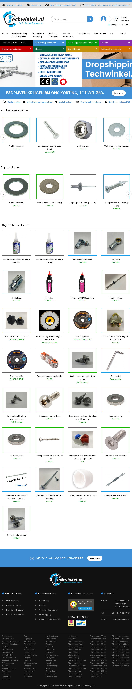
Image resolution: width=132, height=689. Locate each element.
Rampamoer (51, 639)
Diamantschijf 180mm (120, 639)
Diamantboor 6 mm (75, 644)
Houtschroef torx (9, 657)
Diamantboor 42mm (98, 644)
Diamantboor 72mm (98, 652)
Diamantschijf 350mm (120, 660)
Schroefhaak (51, 671)
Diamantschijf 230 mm (77, 668)
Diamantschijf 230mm (120, 655)
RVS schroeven (8, 639)
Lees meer (118, 93)
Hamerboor (6, 676)
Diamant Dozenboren (120, 647)
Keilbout (49, 647)
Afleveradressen (13, 605)
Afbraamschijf (29, 649)
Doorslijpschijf (29, 644)
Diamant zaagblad (75, 676)
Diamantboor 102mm (98, 660)
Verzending (44, 600)
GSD (93, 685)
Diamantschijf (73, 655)
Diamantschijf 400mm (120, 663)
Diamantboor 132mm (98, 668)
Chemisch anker (30, 663)
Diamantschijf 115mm (120, 649)
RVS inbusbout (8, 655)
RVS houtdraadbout (10, 644)
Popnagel (28, 639)
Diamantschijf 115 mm (77, 660)
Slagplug (49, 644)
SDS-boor (6, 674)
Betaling (43, 605)
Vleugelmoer (51, 660)
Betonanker (51, 649)
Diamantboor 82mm (98, 655)
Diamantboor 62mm (98, 649)
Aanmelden (95, 558)
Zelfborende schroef (10, 660)
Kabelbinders (51, 641)
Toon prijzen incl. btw (119, 24)
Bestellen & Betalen (53, 35)
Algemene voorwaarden (49, 619)
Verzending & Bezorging (38, 35)
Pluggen (27, 666)
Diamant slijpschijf (75, 674)
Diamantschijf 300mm (120, 657)
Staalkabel (50, 652)
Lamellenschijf (51, 666)
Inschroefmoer (52, 636)
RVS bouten (7, 636)
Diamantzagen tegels (120, 636)
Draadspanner (51, 676)
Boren (26, 636)
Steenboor (6, 679)
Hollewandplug (30, 668)
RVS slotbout (7, 649)
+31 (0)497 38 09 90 (121, 613)
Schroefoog (50, 674)
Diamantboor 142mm (98, 671)
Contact (122, 33)
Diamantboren (74, 652)
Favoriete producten (15, 614)
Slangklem (72, 639)
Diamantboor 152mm (98, 674)
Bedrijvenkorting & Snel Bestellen (19, 35)
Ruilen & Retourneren (68, 35)
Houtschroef (29, 671)
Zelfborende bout (9, 668)
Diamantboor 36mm (98, 641)
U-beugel (28, 674)
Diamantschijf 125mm (120, 652)
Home (5, 33)
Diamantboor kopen (76, 641)
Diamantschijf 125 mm (77, 666)
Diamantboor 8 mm (75, 647)
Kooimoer (28, 676)
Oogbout (28, 657)
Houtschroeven (30, 655)
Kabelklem (50, 663)
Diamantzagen (96, 676)
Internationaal (100, 33)
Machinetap (73, 636)
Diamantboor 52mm (98, 647)
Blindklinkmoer (30, 641)
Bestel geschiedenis (15, 610)
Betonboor (6, 671)
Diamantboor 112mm (98, 663)
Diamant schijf (73, 657)
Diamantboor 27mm (98, 639)
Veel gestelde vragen (48, 610)
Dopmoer (28, 652)
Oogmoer (28, 660)
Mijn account (12, 600)
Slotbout (5, 647)
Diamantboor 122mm (98, 666)
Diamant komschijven (120, 644)
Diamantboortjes (75, 649)
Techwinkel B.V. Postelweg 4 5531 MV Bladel (122, 603)
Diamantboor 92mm (98, 657)
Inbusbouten (7, 652)
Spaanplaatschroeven (10, 641)
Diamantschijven (74, 671)
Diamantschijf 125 (75, 663)
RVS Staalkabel (52, 655)
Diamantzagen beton (120, 666)
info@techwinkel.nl (121, 619)
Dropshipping (84, 33)
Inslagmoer (50, 657)
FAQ (112, 33)
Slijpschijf (28, 647)
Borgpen (49, 668)
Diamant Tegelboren (120, 641)
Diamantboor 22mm (98, 636)
